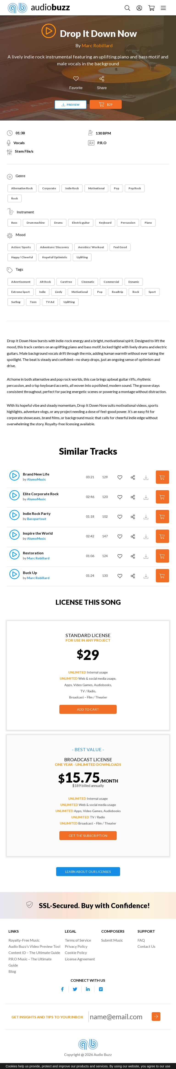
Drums (58, 222)
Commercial (111, 281)
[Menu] (164, 7)
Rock (14, 198)
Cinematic (87, 281)
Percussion (128, 222)
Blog (12, 971)
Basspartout (36, 519)
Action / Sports (21, 247)
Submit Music (112, 940)
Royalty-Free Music (24, 940)
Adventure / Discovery (54, 247)
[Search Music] (128, 7)
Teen (33, 302)
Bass (14, 222)
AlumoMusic (36, 479)
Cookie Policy (76, 952)
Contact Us (146, 946)
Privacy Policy (76, 946)
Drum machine (36, 222)
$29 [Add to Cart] (106, 104)
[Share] (102, 83)
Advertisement (20, 281)
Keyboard (105, 222)
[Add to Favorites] (76, 83)
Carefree (66, 281)
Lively (58, 292)
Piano (148, 222)
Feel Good (120, 247)
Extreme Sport (20, 292)
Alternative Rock (22, 188)
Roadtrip (117, 292)
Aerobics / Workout (91, 247)
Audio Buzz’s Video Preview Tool (34, 946)
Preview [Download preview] (71, 104)
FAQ (141, 940)
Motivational (96, 188)
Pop (116, 188)
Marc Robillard (97, 45)
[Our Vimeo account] (100, 989)
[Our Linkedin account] (88, 989)
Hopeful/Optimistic (54, 257)
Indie (42, 292)
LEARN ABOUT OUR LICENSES (88, 872)
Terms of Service (78, 940)
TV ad (50, 302)
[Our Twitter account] (75, 989)
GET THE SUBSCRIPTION (88, 836)
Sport (152, 292)
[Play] (47, 30)
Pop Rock (135, 188)
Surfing (15, 302)
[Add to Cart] (162, 477)
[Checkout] (152, 7)
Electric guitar (81, 222)
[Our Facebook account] (62, 989)
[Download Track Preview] (146, 477)
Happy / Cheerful (22, 257)
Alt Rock (45, 281)
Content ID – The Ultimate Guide (34, 952)
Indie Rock (72, 188)
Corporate (49, 188)
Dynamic (133, 281)
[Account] (139, 7)
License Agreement (80, 959)
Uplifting (82, 257)
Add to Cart (88, 709)
